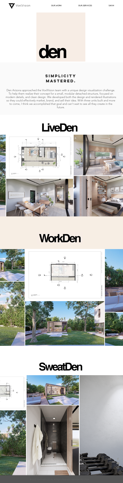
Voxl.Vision (23, 5)
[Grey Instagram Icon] (118, 467)
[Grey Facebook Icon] (118, 459)
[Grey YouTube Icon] (118, 463)
